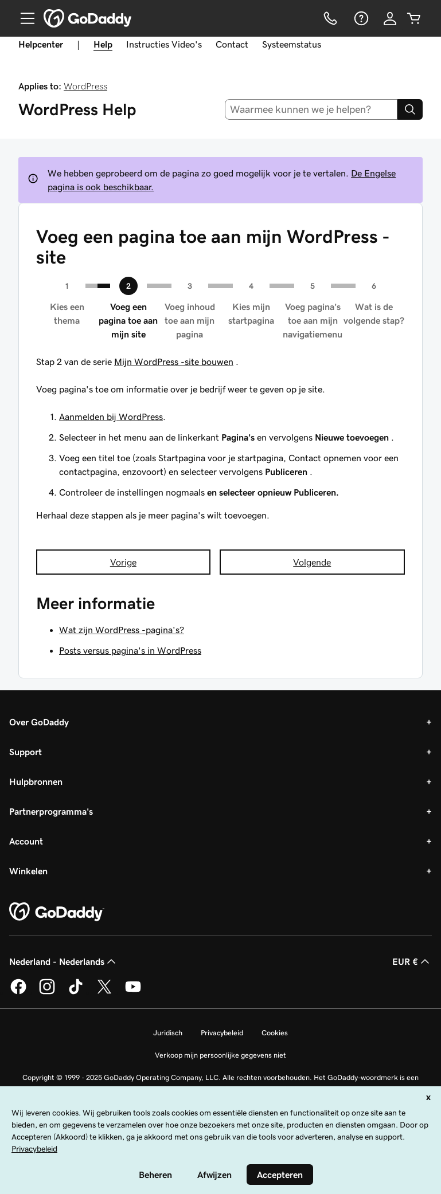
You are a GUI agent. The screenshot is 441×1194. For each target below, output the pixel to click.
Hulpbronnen (36, 781)
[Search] (410, 109)
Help (102, 44)
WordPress (85, 86)
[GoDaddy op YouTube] (133, 992)
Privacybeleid (222, 1032)
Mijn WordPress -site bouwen (173, 361)
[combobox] (311, 109)
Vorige (123, 562)
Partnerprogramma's (51, 811)
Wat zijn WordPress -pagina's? (121, 629)
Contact (232, 44)
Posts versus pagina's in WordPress (130, 650)
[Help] (360, 18)
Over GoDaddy (39, 721)
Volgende (312, 562)
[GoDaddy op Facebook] (18, 992)
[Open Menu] (23, 18)
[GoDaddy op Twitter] (104, 992)
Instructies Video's (164, 44)
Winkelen (28, 870)
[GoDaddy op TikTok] (76, 992)
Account (26, 841)
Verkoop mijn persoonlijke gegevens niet (220, 1055)
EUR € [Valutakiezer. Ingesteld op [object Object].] (412, 961)
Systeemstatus (291, 44)
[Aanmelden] (390, 18)
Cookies (275, 1032)
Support (25, 751)
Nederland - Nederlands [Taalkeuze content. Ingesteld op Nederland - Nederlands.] (63, 961)
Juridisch (167, 1032)
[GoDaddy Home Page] (56, 912)
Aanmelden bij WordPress (111, 416)
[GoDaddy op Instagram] (47, 992)
